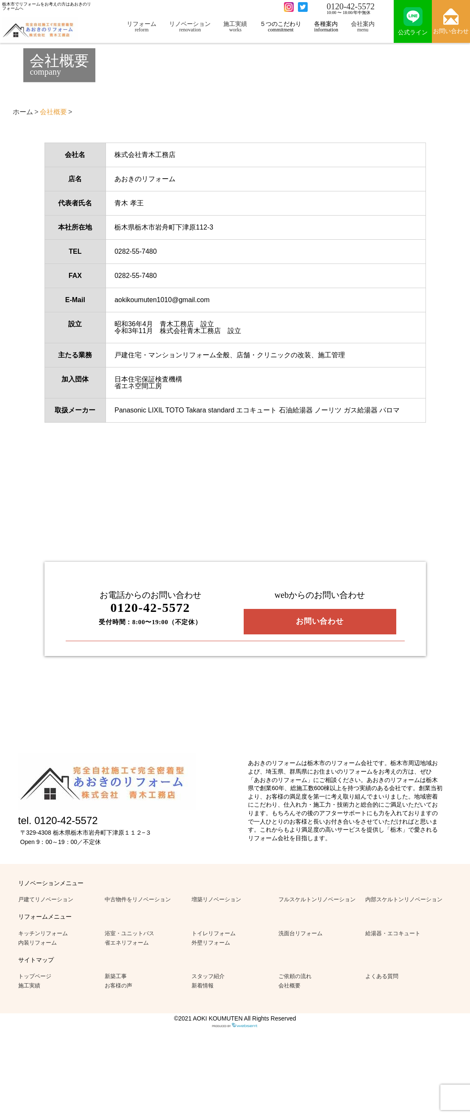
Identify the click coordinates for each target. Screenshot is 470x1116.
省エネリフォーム (127, 942)
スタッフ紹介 (208, 976)
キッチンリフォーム (43, 933)
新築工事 (116, 976)
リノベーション (190, 26)
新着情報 (203, 985)
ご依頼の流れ (294, 976)
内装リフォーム (37, 942)
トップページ (34, 976)
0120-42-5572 (351, 6)
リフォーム (141, 26)
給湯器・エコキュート (392, 933)
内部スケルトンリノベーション (403, 899)
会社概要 (289, 985)
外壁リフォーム (211, 942)
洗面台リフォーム (300, 933)
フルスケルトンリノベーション (317, 899)
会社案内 (363, 26)
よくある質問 (381, 976)
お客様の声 (118, 985)
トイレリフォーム (214, 933)
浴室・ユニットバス (129, 933)
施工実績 (235, 26)
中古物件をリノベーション (138, 899)
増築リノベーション (216, 899)
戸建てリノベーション (45, 899)
